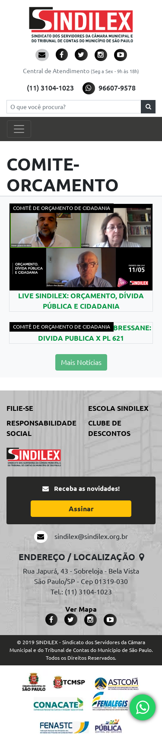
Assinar (81, 509)
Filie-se (19, 408)
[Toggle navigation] (19, 129)
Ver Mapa (81, 609)
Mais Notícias (81, 362)
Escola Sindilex (118, 408)
